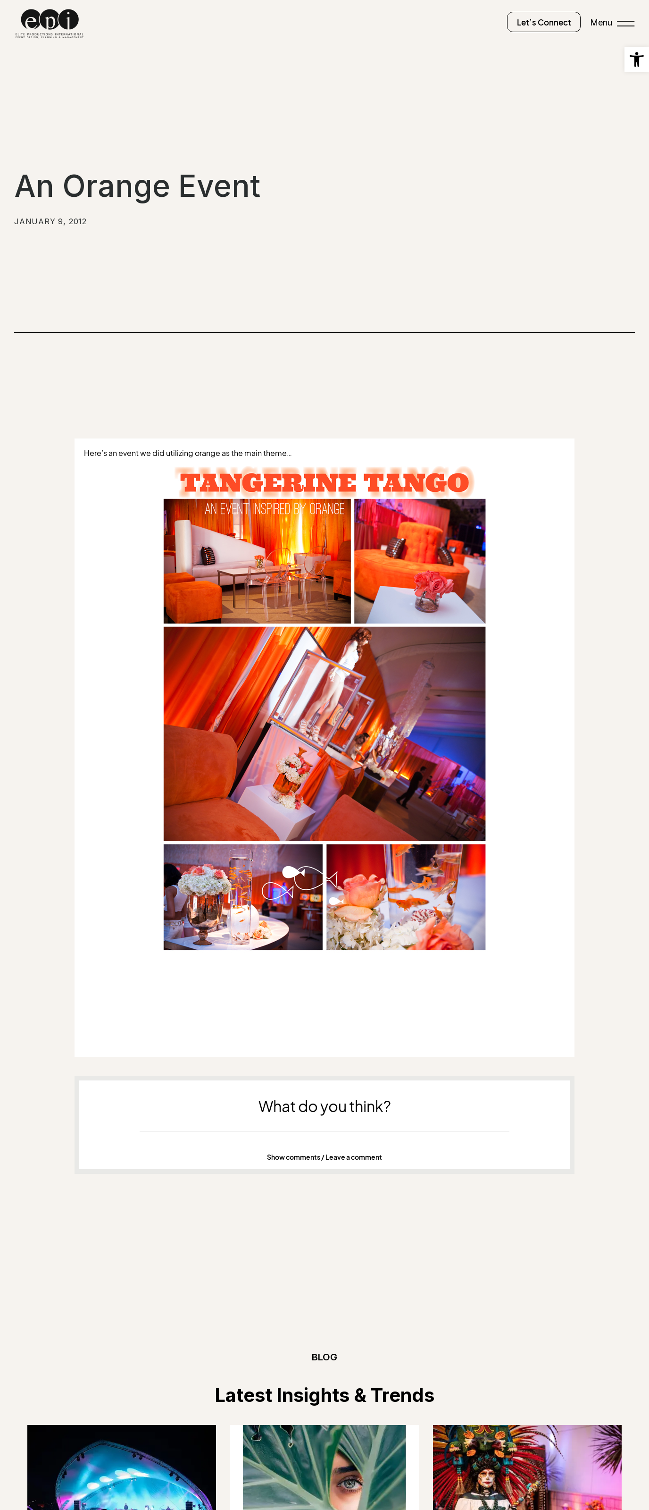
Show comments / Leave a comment (324, 1157)
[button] (324, 1157)
